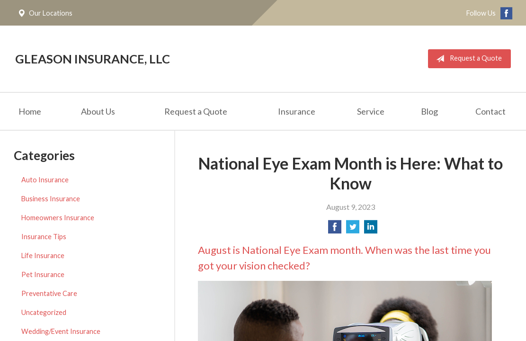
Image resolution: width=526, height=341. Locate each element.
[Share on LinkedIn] (370, 229)
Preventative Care (49, 293)
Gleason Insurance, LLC (92, 59)
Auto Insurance (45, 180)
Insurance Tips (43, 237)
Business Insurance (50, 199)
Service (370, 111)
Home (29, 111)
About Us (98, 111)
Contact (490, 111)
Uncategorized (43, 312)
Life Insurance (42, 255)
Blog (429, 111)
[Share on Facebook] (334, 229)
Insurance (296, 111)
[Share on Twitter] (352, 229)
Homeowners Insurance (57, 218)
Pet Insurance (42, 274)
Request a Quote (467, 58)
